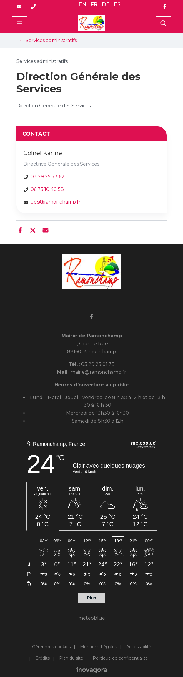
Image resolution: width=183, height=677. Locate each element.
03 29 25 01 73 (97, 364)
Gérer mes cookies (51, 646)
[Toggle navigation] (19, 22)
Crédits (42, 658)
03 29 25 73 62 (47, 176)
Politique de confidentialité (120, 658)
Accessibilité (138, 646)
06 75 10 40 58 (47, 189)
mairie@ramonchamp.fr (98, 372)
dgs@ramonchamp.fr (56, 202)
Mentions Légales (98, 646)
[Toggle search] (163, 22)
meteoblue (91, 618)
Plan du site (71, 658)
